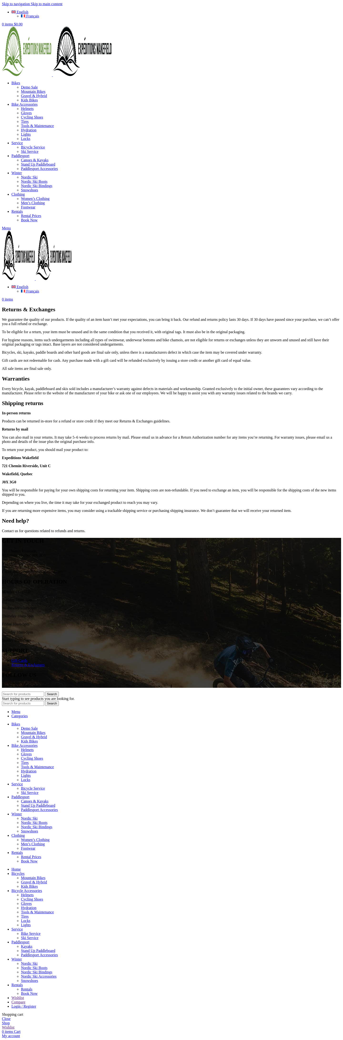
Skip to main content (46, 4)
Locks (25, 139)
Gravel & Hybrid (34, 96)
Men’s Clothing (33, 203)
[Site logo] (27, 75)
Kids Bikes (29, 100)
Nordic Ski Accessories (38, 976)
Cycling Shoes (32, 117)
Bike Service (30, 933)
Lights (26, 134)
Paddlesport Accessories (39, 169)
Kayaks (26, 946)
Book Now (29, 220)
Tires (25, 121)
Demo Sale (29, 87)
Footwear (28, 207)
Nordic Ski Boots (34, 181)
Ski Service (29, 151)
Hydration (28, 130)
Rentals (26, 989)
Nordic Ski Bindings (36, 186)
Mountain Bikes (33, 91)
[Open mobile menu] (6, 228)
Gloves (26, 113)
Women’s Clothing (35, 199)
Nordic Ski (29, 177)
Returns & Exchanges (28, 665)
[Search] (23, 694)
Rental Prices (31, 216)
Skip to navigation (16, 4)
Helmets (27, 109)
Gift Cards (19, 661)
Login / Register (23, 1006)
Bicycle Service (33, 147)
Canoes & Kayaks (35, 160)
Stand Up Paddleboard (38, 164)
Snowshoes (29, 190)
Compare (18, 1002)
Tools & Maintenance (37, 126)
